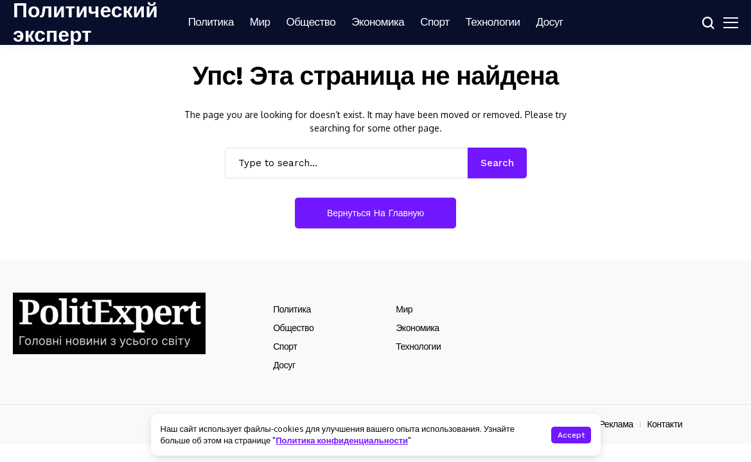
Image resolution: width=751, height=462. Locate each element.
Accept (571, 435)
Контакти (664, 424)
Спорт (285, 346)
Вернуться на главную (375, 213)
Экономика (417, 328)
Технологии (418, 346)
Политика (292, 309)
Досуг (284, 365)
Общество (293, 328)
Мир (404, 309)
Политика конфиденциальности (342, 440)
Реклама (616, 424)
